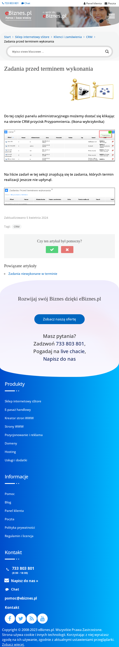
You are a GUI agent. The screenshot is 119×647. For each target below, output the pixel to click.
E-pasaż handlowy (18, 410)
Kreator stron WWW (19, 418)
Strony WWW (14, 426)
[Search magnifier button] (107, 51)
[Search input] (57, 51)
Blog (8, 502)
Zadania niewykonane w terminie (32, 274)
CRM (17, 226)
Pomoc (10, 494)
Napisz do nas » (24, 580)
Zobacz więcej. (13, 644)
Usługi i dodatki (16, 460)
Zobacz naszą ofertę (59, 319)
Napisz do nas (59, 359)
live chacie (73, 351)
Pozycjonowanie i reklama (24, 435)
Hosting (10, 452)
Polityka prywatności (20, 527)
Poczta (9, 519)
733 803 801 (10, 3)
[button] (52, 249)
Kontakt (12, 607)
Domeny (11, 443)
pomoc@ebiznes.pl (21, 598)
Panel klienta (14, 511)
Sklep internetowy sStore (23, 401)
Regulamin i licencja (19, 536)
